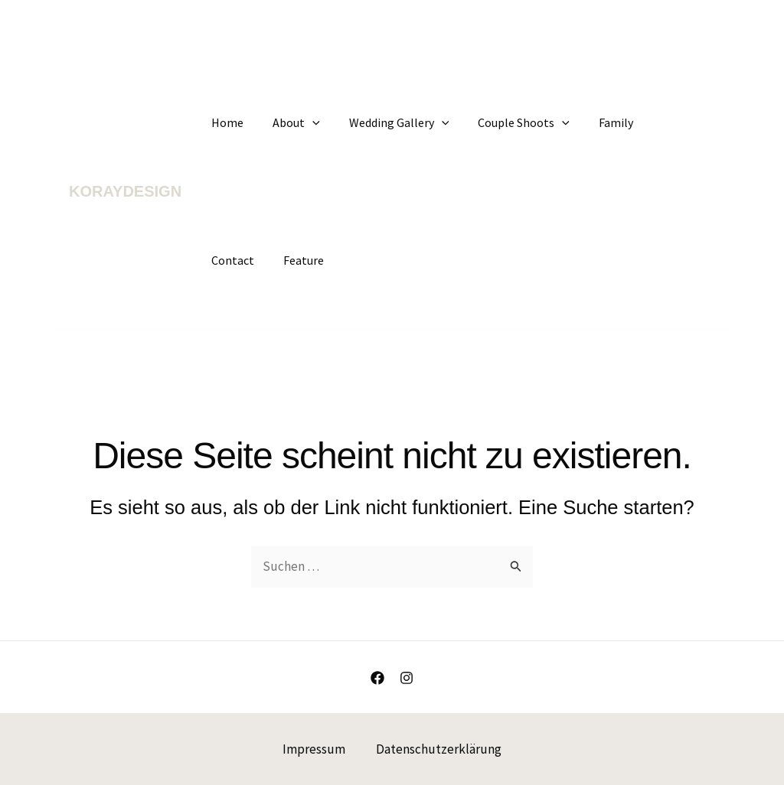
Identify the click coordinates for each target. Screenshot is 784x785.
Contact (658, 122)
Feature (229, 260)
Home (225, 122)
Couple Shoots (508, 122)
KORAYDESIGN (125, 191)
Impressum (314, 749)
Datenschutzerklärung (438, 749)
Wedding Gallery (388, 122)
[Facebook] (377, 678)
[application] (305, 122)
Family (595, 122)
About (289, 122)
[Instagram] (406, 678)
